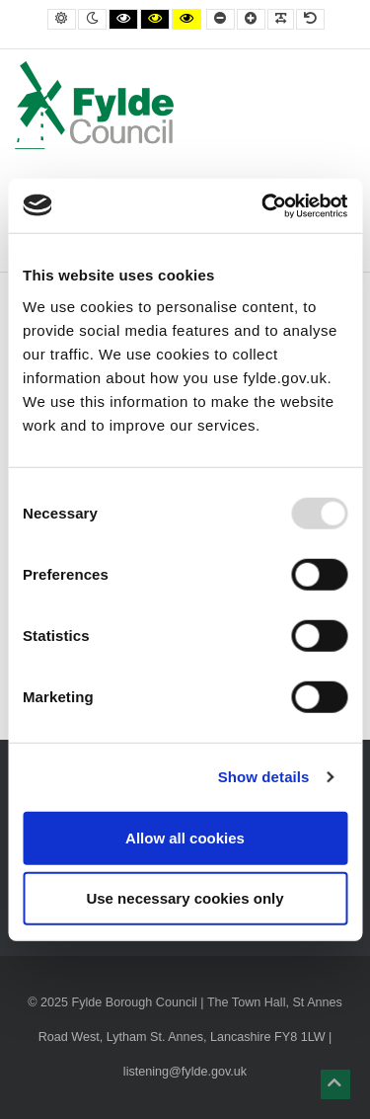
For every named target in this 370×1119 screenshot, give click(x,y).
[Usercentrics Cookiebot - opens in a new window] (263, 205)
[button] (335, 1084)
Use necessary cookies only (184, 898)
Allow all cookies (185, 837)
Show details (264, 776)
